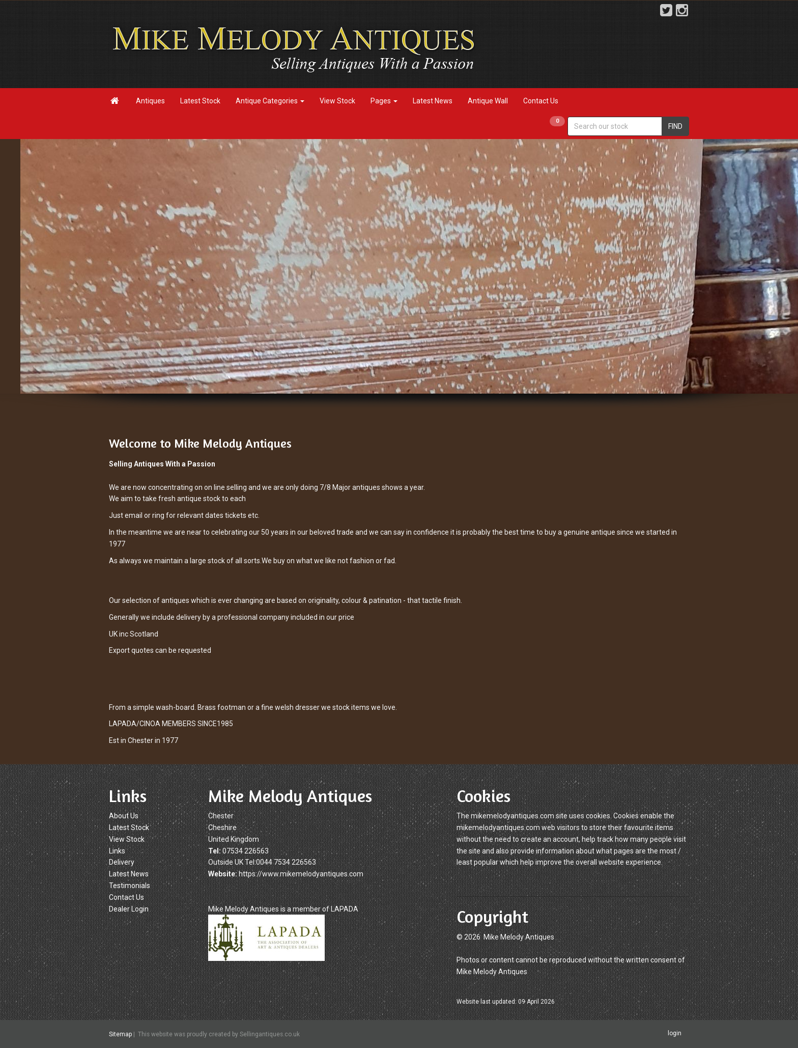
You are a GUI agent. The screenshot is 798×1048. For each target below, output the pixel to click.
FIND (675, 126)
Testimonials (129, 885)
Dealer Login (129, 909)
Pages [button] (383, 101)
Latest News (432, 101)
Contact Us (540, 101)
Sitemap (120, 1034)
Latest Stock (200, 101)
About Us (123, 816)
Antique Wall (488, 101)
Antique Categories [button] (270, 101)
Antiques (150, 101)
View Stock (337, 101)
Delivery (121, 862)
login (674, 1033)
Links (117, 851)
